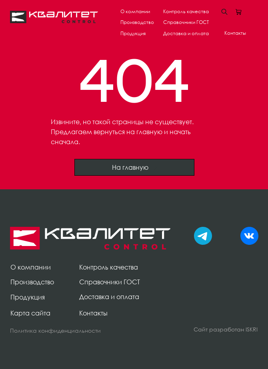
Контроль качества (186, 11)
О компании (135, 11)
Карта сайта (30, 313)
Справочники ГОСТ (186, 22)
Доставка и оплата (186, 33)
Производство (137, 22)
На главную (134, 167)
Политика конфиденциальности (55, 330)
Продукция (133, 33)
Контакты (235, 33)
